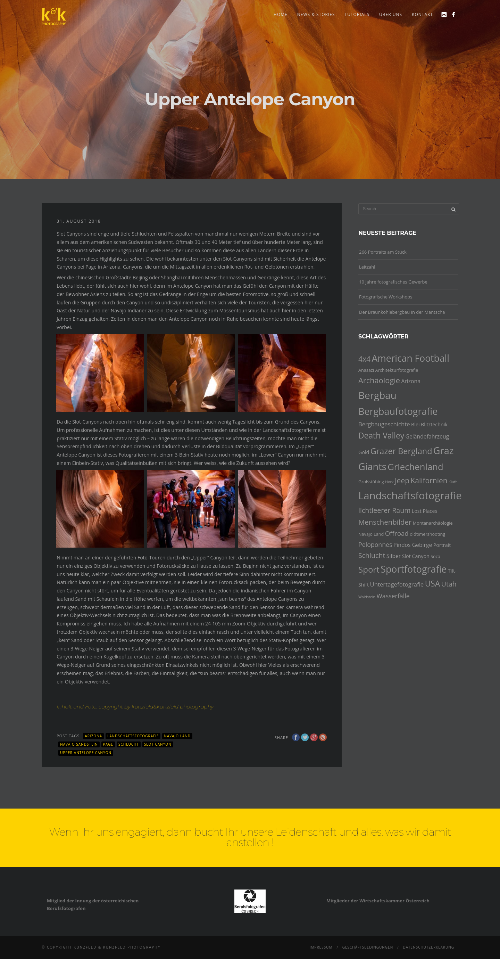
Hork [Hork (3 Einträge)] (389, 482)
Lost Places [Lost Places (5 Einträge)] (425, 511)
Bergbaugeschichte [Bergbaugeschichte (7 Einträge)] (384, 424)
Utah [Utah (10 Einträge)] (449, 584)
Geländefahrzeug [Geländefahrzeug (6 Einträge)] (427, 436)
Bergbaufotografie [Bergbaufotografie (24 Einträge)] (398, 411)
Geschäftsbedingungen (367, 947)
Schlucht (128, 744)
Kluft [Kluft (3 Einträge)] (453, 482)
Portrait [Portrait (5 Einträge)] (442, 545)
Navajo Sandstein (79, 744)
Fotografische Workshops (385, 297)
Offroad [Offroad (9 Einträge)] (397, 533)
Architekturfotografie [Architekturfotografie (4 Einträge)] (396, 370)
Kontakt (422, 14)
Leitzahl (367, 267)
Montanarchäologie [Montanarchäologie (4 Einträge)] (433, 523)
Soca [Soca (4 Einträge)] (435, 556)
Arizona (93, 735)
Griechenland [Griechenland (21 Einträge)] (415, 467)
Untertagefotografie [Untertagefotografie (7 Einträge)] (397, 584)
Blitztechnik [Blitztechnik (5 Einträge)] (434, 424)
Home (281, 14)
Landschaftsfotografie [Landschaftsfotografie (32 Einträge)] (410, 495)
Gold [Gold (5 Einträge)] (363, 452)
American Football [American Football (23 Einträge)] (410, 358)
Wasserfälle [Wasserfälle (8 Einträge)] (392, 596)
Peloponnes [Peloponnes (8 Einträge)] (375, 544)
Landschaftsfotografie (133, 735)
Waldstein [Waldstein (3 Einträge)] (366, 597)
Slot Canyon (158, 744)
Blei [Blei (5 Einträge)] (415, 424)
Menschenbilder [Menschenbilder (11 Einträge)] (384, 522)
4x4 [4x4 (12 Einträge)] (364, 359)
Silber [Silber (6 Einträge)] (393, 556)
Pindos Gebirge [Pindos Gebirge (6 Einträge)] (412, 545)
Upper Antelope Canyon (85, 752)
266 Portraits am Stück (383, 252)
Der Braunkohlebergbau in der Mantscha (402, 312)
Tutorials (357, 14)
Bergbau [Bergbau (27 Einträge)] (377, 395)
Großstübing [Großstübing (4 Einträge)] (371, 481)
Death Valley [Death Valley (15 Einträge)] (381, 435)
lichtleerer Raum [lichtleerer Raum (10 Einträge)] (384, 510)
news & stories (316, 14)
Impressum (321, 947)
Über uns (390, 14)
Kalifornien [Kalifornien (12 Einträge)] (428, 480)
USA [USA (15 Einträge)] (432, 583)
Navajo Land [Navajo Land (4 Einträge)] (371, 534)
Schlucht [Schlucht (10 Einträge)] (371, 555)
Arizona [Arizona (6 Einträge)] (410, 381)
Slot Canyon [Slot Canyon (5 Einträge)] (416, 556)
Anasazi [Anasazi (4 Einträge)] (366, 370)
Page (108, 744)
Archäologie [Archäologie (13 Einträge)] (379, 380)
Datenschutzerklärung (428, 947)
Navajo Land (177, 735)
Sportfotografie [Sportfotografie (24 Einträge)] (414, 569)
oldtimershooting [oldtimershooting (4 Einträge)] (427, 534)
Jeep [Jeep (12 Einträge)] (402, 480)
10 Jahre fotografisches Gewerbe (393, 282)
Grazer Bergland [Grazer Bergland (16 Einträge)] (401, 451)
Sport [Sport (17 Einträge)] (369, 569)
